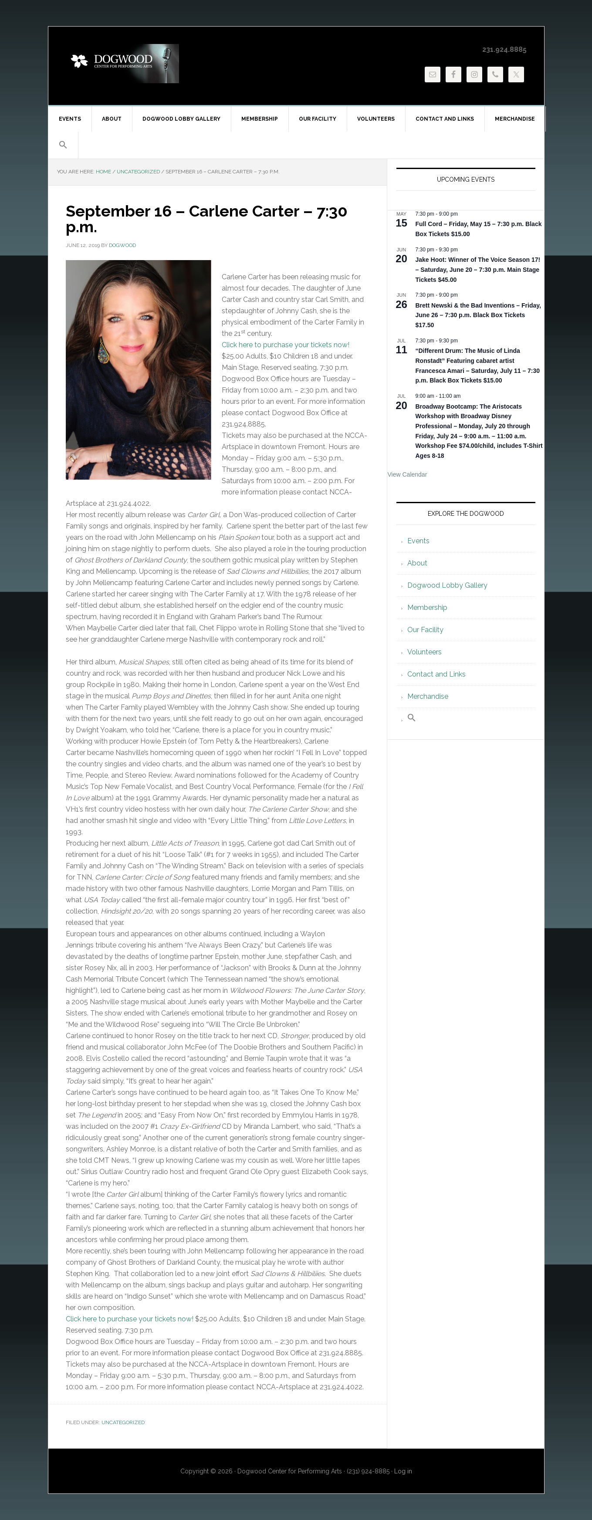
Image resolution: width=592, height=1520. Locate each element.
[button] (63, 145)
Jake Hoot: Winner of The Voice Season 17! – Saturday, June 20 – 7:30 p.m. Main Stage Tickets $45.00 (478, 269)
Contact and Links (436, 674)
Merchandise (427, 696)
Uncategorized (123, 1422)
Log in (403, 1471)
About (417, 563)
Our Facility (425, 630)
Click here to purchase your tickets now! (285, 345)
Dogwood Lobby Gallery (447, 585)
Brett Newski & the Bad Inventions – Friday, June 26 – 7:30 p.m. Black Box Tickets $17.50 (478, 315)
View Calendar (407, 474)
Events (418, 541)
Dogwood (122, 63)
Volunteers (424, 652)
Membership (427, 607)
